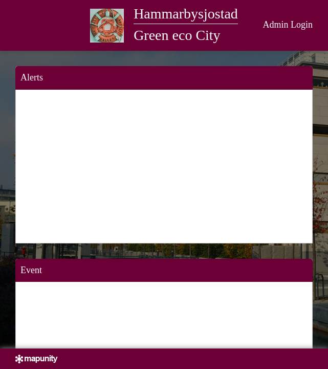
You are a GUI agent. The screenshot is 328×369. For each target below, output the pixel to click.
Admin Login (288, 24)
